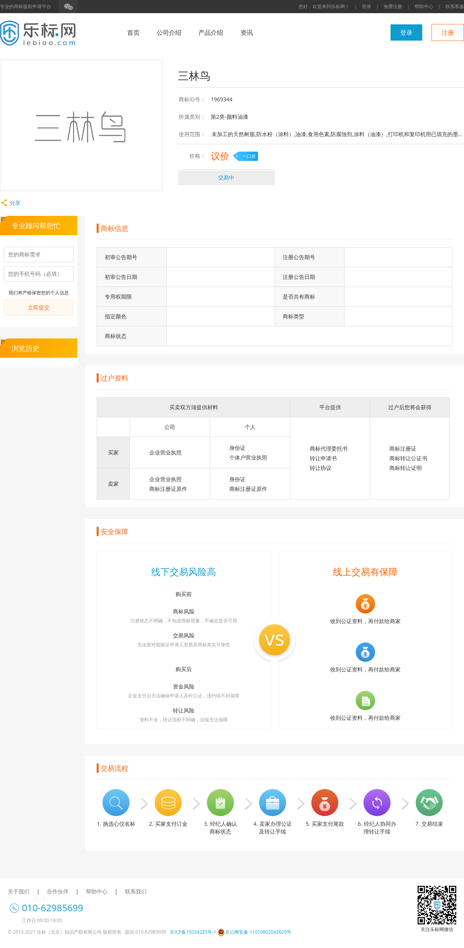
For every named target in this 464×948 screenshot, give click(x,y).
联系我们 (136, 891)
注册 (448, 32)
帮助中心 (424, 6)
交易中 (226, 177)
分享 (10, 203)
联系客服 (454, 6)
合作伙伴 (57, 891)
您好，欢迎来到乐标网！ (324, 6)
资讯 (247, 32)
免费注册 (393, 6)
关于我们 (18, 891)
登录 (366, 6)
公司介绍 (169, 32)
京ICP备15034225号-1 (193, 932)
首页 (133, 32)
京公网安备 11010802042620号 (254, 932)
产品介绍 (210, 32)
